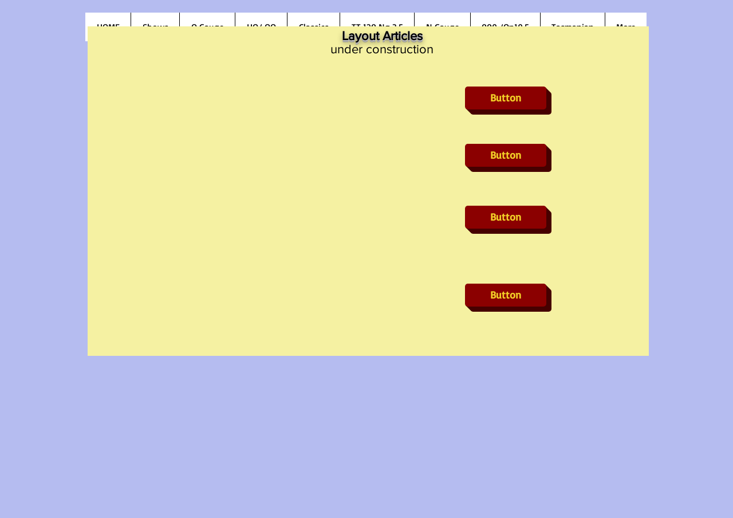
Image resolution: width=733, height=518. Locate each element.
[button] (505, 98)
